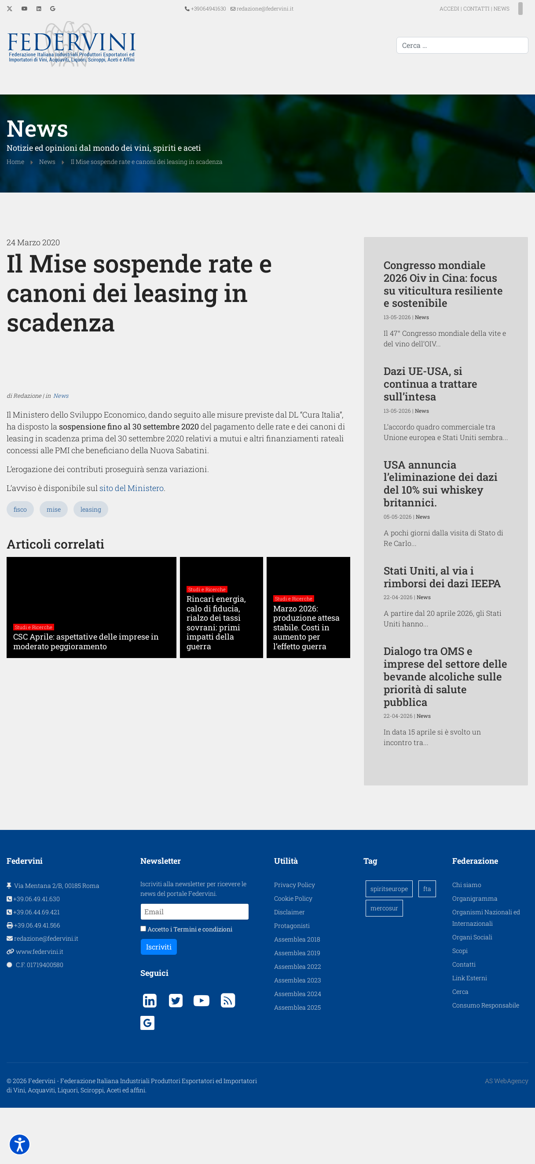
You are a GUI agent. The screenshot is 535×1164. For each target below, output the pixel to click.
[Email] (194, 968)
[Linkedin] (39, 8)
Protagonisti (292, 982)
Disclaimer (289, 968)
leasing (91, 692)
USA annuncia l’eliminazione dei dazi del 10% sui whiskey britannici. (441, 483)
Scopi (460, 1007)
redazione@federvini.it (265, 8)
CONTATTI (460, 8)
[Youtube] (25, 8)
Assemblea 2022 (297, 1022)
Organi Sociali (472, 993)
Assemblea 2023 (297, 1036)
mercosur (384, 964)
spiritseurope (389, 945)
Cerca (460, 1048)
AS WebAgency (506, 1137)
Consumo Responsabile (485, 1061)
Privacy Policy (294, 941)
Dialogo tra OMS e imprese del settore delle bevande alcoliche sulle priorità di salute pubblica (445, 675)
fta (427, 945)
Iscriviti (159, 1003)
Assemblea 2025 (297, 1063)
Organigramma (475, 954)
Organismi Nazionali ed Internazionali (486, 974)
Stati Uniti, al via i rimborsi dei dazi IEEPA (442, 576)
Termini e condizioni (202, 985)
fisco (20, 692)
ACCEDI (434, 8)
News (60, 586)
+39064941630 (208, 8)
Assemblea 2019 (297, 1009)
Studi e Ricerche (33, 810)
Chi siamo (466, 941)
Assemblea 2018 (297, 995)
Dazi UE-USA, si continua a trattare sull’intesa (430, 383)
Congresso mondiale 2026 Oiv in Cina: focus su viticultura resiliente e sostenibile (443, 283)
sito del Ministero (118, 671)
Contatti (464, 1020)
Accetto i (186, 985)
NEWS (486, 8)
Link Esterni (469, 1034)
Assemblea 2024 (297, 1050)
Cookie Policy (293, 954)
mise (54, 692)
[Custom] (52, 8)
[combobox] (462, 45)
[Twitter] (10, 8)
